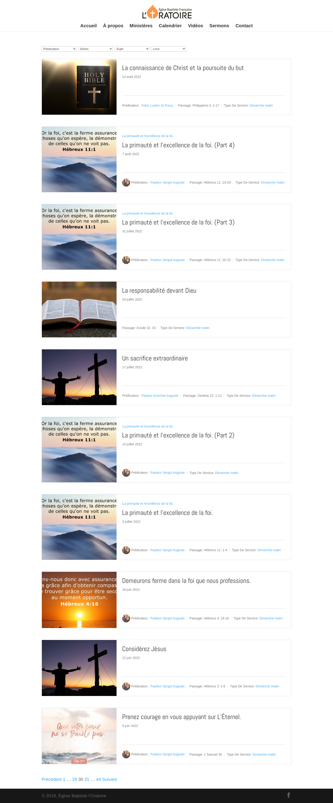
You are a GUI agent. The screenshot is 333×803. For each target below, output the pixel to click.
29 (74, 779)
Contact (244, 26)
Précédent (52, 779)
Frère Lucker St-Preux (157, 105)
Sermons (219, 26)
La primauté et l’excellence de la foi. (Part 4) (178, 145)
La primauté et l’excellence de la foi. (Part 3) (178, 222)
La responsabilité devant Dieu (159, 290)
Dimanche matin (261, 105)
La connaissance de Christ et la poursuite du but (183, 68)
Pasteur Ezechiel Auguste (160, 395)
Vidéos (195, 26)
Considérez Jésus (144, 649)
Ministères (141, 26)
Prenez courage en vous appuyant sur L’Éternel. (181, 717)
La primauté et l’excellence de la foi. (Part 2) (178, 435)
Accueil (88, 26)
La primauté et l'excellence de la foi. (147, 136)
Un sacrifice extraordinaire (155, 358)
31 (86, 779)
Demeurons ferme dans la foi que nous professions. (186, 580)
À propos (113, 26)
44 (98, 779)
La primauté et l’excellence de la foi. (167, 512)
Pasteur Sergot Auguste (168, 182)
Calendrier (170, 26)
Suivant (109, 779)
